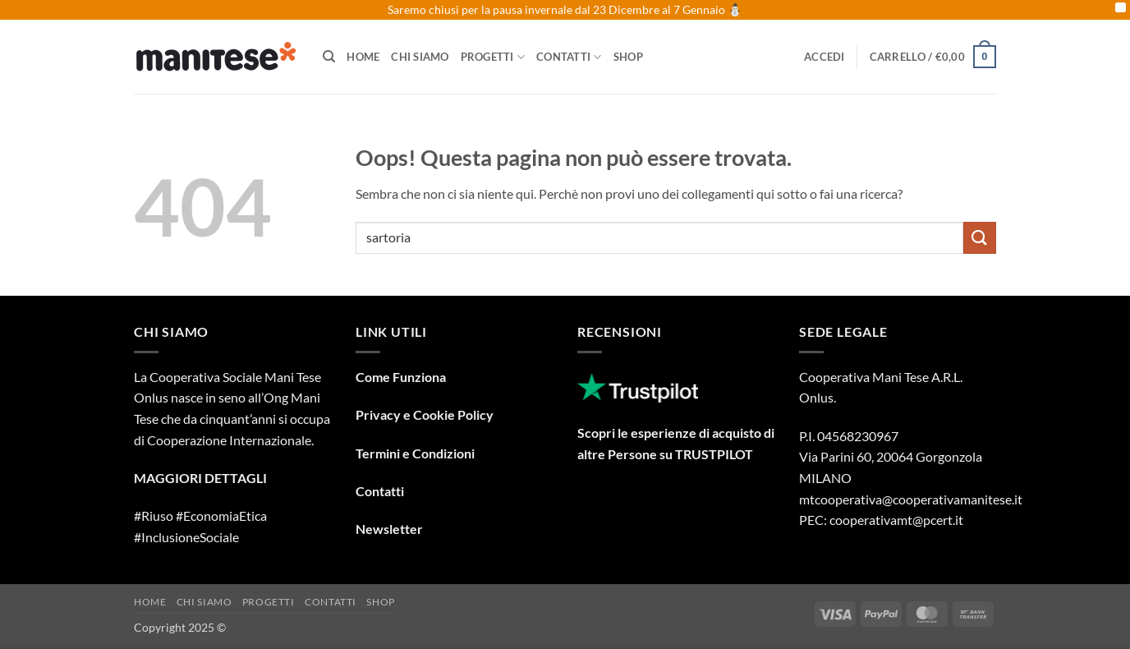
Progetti (493, 57)
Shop (628, 56)
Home (363, 56)
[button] (824, 56)
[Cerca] (329, 56)
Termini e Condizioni (415, 453)
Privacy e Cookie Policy (425, 414)
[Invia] (979, 238)
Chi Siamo (419, 56)
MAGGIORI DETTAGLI (200, 478)
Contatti (569, 57)
